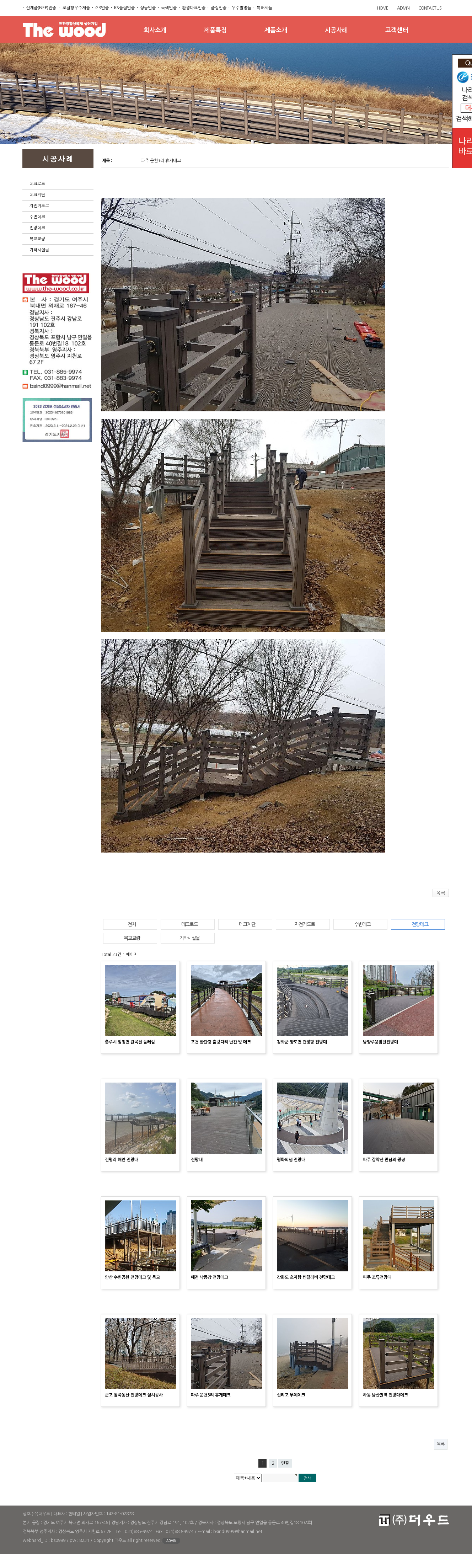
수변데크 (37, 217)
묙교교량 (37, 239)
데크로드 (37, 184)
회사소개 (155, 30)
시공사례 (336, 30)
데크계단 (37, 195)
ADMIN (403, 8)
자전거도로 (39, 206)
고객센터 (396, 30)
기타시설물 (39, 250)
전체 (132, 924)
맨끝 (285, 1463)
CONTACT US (429, 8)
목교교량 (132, 938)
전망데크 (37, 228)
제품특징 (215, 30)
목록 (441, 1444)
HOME (382, 8)
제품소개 (275, 30)
